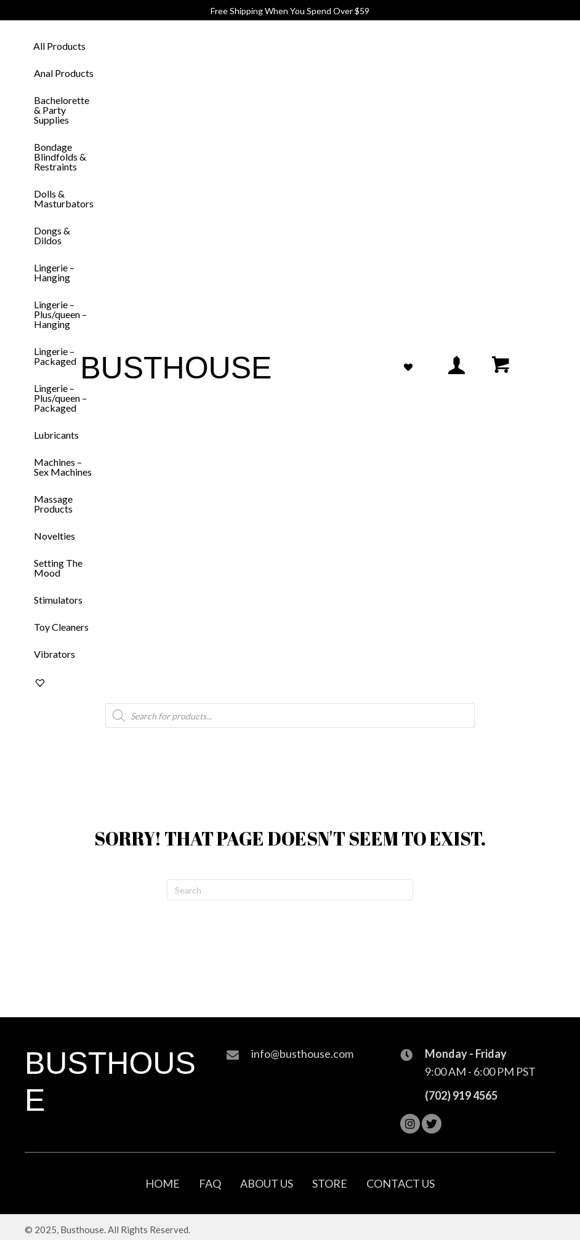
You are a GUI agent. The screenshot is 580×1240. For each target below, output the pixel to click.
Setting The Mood (58, 567)
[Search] (290, 889)
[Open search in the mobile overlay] (290, 715)
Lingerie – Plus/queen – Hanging (60, 314)
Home (162, 1183)
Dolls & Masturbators (64, 198)
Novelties (54, 536)
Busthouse (176, 368)
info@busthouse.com (302, 1053)
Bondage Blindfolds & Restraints (60, 156)
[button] (410, 1124)
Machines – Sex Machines (63, 467)
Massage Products (53, 503)
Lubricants (56, 435)
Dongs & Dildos (52, 235)
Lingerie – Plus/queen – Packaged (60, 398)
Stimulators (58, 600)
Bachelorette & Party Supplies (61, 110)
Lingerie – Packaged (55, 356)
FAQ (210, 1183)
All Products (59, 46)
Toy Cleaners (61, 627)
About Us (266, 1183)
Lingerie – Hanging (54, 272)
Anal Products (64, 73)
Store (329, 1183)
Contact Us (400, 1183)
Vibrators (54, 654)
